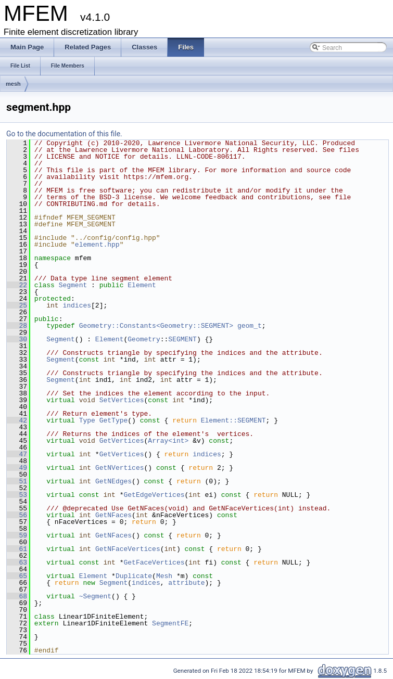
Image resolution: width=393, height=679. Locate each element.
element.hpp (97, 244)
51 (17, 481)
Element (142, 285)
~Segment (95, 596)
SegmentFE (170, 623)
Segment (73, 285)
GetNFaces (113, 515)
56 (17, 515)
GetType (113, 420)
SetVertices (121, 400)
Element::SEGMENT (233, 420)
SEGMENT (182, 339)
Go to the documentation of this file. (64, 134)
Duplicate (134, 576)
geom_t (249, 325)
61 (17, 549)
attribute (186, 582)
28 (17, 325)
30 (17, 339)
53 (17, 494)
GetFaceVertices (153, 562)
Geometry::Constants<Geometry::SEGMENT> (156, 325)
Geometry (144, 339)
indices (76, 305)
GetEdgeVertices (153, 494)
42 (17, 420)
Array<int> (168, 440)
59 (17, 535)
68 (17, 596)
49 (17, 467)
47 (17, 454)
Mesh (164, 576)
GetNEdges (113, 481)
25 (17, 305)
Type (87, 420)
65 (17, 576)
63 (17, 562)
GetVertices (121, 440)
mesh (13, 84)
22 (17, 285)
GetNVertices (119, 467)
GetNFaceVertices (127, 549)
